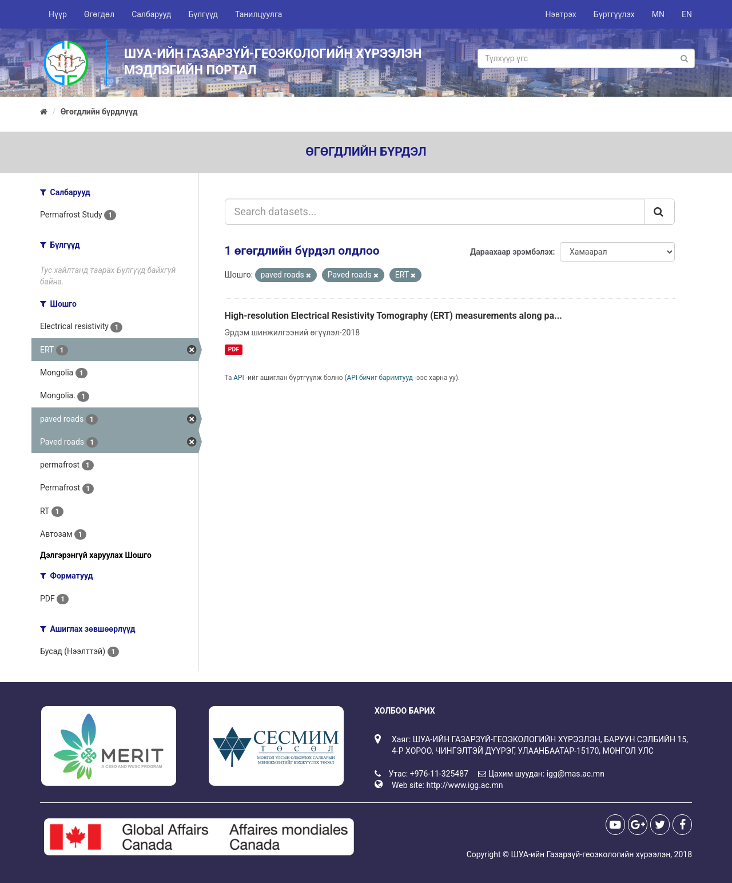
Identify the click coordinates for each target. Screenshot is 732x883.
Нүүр (58, 14)
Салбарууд (151, 14)
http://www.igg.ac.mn (464, 785)
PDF (233, 349)
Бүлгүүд (203, 14)
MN (658, 14)
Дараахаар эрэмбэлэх (511, 251)
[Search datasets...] (435, 212)
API (238, 378)
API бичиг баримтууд (380, 378)
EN (687, 14)
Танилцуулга (258, 14)
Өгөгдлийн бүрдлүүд (99, 111)
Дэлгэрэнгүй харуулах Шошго (96, 555)
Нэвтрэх (560, 14)
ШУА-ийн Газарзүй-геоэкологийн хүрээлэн (590, 854)
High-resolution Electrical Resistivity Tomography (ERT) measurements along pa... (394, 315)
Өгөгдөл (99, 14)
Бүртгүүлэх (614, 14)
